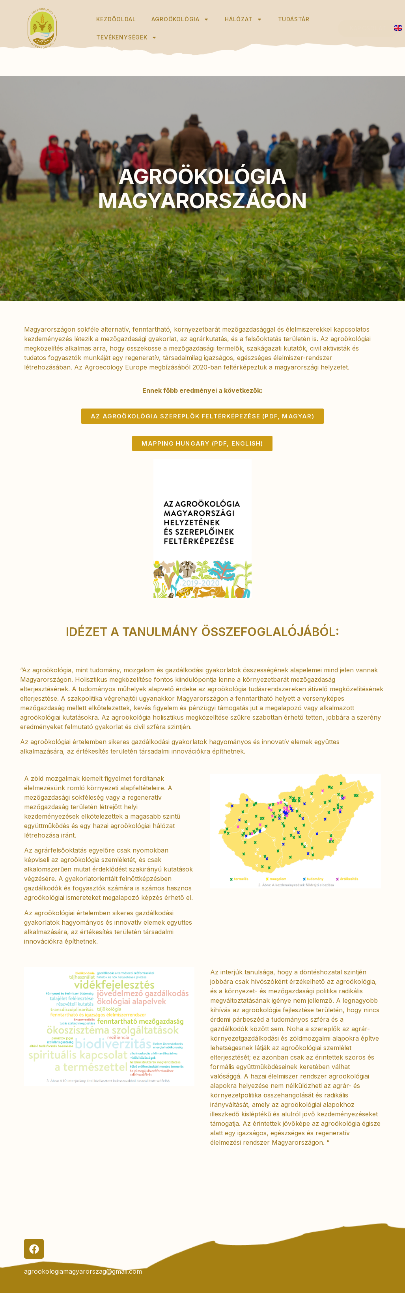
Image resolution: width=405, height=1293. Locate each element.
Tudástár (295, 19)
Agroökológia (180, 19)
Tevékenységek (126, 37)
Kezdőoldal (116, 19)
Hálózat (243, 19)
